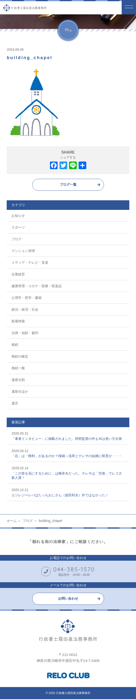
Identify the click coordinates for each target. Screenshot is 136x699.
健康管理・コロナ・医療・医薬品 (36, 286)
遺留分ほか (19, 391)
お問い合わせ (68, 598)
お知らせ (18, 216)
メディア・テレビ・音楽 (29, 262)
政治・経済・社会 (24, 309)
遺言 (14, 403)
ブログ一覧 (68, 184)
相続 (14, 345)
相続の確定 (19, 356)
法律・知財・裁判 (24, 333)
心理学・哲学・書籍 (26, 298)
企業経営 (18, 274)
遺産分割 (18, 380)
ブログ (16, 239)
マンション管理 (23, 251)
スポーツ (18, 227)
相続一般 (18, 368)
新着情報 (18, 321)
